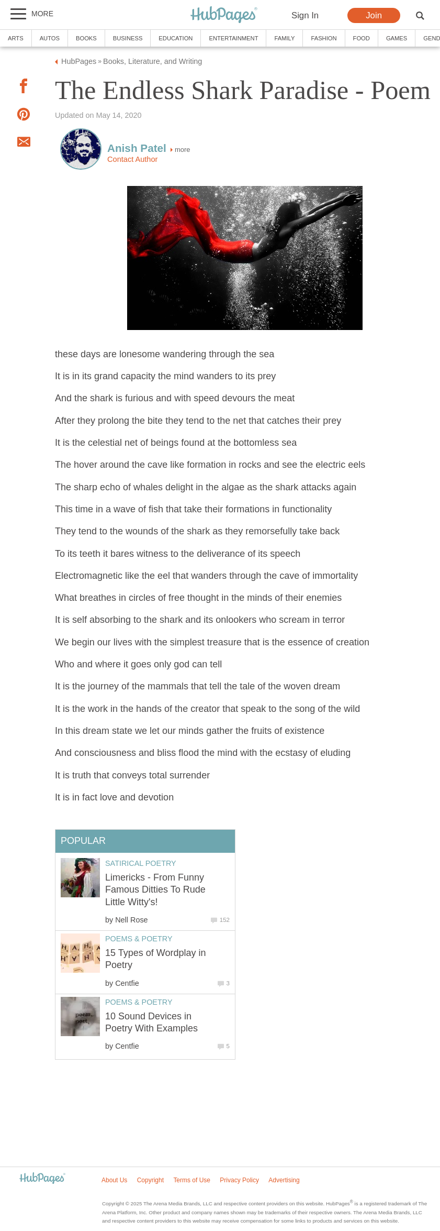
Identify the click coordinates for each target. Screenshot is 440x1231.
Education (176, 38)
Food (361, 38)
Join (374, 15)
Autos (50, 38)
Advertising (283, 1180)
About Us (114, 1180)
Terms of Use (191, 1180)
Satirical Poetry (140, 863)
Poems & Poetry (138, 939)
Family (284, 38)
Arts (16, 38)
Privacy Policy (239, 1180)
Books (86, 38)
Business (128, 38)
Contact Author (132, 159)
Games (396, 38)
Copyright (150, 1180)
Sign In (305, 15)
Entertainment (233, 38)
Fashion (323, 38)
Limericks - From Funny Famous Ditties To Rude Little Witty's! (155, 889)
